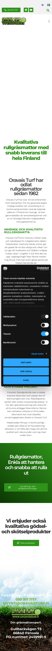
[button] (48, 10)
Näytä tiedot (37, 353)
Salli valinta (26, 371)
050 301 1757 (26, 599)
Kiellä (26, 380)
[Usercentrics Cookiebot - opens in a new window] (37, 268)
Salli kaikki (26, 362)
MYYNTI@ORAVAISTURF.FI (26, 603)
